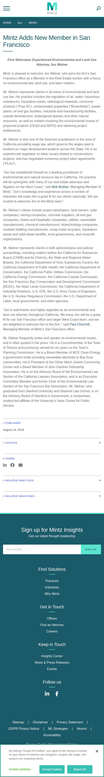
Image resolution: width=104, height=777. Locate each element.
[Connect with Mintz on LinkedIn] (47, 695)
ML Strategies (58, 728)
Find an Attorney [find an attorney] (52, 625)
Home (7, 22)
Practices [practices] (52, 581)
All (20, 22)
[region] (52, 760)
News (33, 22)
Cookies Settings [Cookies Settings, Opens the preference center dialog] (20, 769)
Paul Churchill (80, 324)
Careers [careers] (52, 631)
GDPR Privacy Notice (23, 728)
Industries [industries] (52, 587)
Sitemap (18, 722)
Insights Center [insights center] (52, 656)
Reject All (80, 769)
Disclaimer (40, 722)
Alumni (82, 728)
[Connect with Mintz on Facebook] (57, 695)
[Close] (97, 751)
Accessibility (52, 735)
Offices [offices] (52, 618)
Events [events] (52, 669)
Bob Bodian (60, 187)
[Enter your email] (52, 549)
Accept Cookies (52, 769)
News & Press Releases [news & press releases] (52, 662)
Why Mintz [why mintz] (52, 593)
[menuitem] (8, 22)
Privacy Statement (70, 722)
